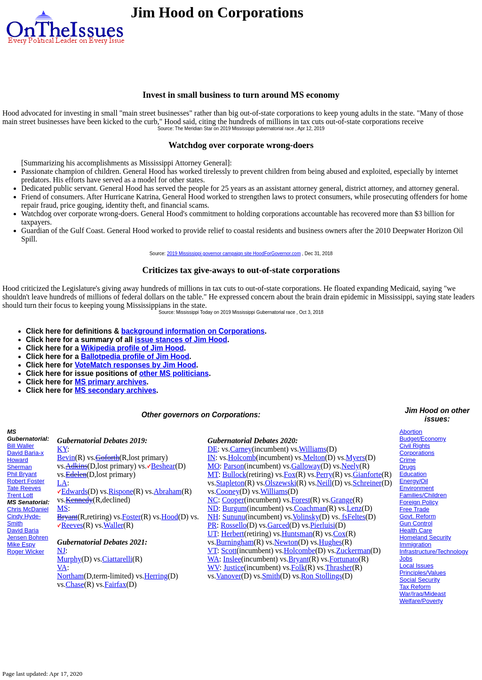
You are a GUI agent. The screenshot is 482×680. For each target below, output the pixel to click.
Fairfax (115, 584)
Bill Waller (20, 445)
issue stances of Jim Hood (180, 340)
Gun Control (415, 523)
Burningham (234, 542)
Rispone (121, 491)
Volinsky (305, 517)
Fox (290, 474)
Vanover (228, 576)
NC (212, 500)
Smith (271, 576)
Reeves (72, 525)
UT (212, 534)
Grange (342, 500)
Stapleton (230, 483)
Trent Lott (20, 495)
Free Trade (414, 509)
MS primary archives (111, 382)
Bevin (66, 457)
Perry (324, 474)
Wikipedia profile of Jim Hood (132, 348)
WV (213, 567)
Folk (298, 567)
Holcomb (242, 457)
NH (212, 517)
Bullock (234, 474)
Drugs (407, 466)
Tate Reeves (24, 488)
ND (212, 508)
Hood (169, 517)
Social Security (419, 579)
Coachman (310, 508)
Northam (70, 576)
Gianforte (367, 474)
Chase (75, 584)
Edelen (76, 474)
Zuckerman (353, 551)
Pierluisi (322, 525)
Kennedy (79, 500)
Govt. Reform (417, 516)
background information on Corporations (193, 331)
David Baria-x (25, 452)
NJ (61, 551)
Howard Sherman (19, 463)
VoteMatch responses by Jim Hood (135, 365)
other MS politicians (174, 373)
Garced (278, 525)
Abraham (168, 491)
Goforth (107, 457)
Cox (339, 534)
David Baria (23, 530)
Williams (312, 449)
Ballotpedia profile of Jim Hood (135, 356)
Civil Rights (414, 445)
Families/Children (422, 495)
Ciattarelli (117, 559)
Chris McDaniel (27, 509)
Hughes (330, 542)
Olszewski (280, 483)
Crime (407, 459)
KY (62, 449)
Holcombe (300, 551)
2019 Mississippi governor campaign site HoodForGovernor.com (234, 253)
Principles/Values (422, 572)
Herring (156, 576)
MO (213, 466)
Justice (233, 567)
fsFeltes (352, 517)
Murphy (69, 559)
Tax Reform (414, 586)
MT (212, 474)
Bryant (67, 517)
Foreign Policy (418, 502)
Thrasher (338, 567)
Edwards (74, 491)
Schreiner (367, 483)
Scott (229, 551)
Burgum (234, 508)
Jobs (405, 558)
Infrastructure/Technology (433, 551)
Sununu (233, 517)
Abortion (410, 431)
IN (211, 457)
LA (62, 483)
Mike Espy (21, 544)
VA (62, 567)
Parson (233, 466)
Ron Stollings (321, 576)
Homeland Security (425, 537)
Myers (355, 457)
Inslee (232, 559)
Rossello (233, 525)
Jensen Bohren (27, 537)
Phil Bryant (22, 473)
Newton (286, 542)
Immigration (415, 544)
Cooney (227, 491)
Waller (113, 525)
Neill (324, 483)
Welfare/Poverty (420, 600)
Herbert (232, 534)
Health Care (415, 530)
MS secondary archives (115, 390)
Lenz (354, 508)
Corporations (416, 452)
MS (62, 508)
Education (413, 473)
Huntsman (297, 534)
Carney (241, 449)
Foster (131, 517)
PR (212, 525)
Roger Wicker (25, 551)
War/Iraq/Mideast (422, 593)
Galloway (305, 466)
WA (213, 559)
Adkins (76, 466)
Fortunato (343, 559)
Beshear (163, 466)
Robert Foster (25, 481)
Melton (314, 457)
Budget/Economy (422, 438)
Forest (300, 500)
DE (212, 449)
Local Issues (416, 565)
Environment (416, 488)
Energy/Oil (413, 481)
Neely (350, 466)
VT (212, 551)
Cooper (233, 500)
